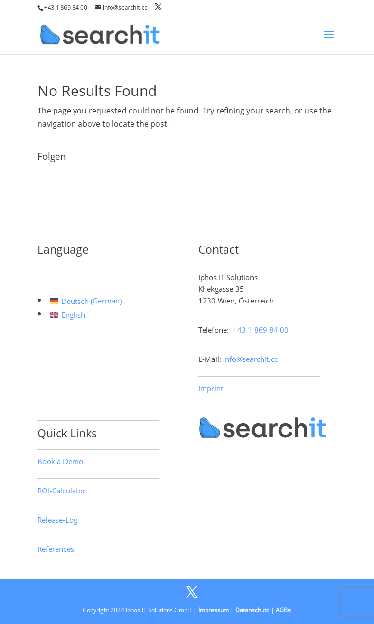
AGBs (283, 610)
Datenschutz (252, 610)
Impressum (213, 610)
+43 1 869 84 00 (65, 7)
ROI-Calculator (61, 490)
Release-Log (57, 520)
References (55, 549)
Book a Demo (60, 461)
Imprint (210, 388)
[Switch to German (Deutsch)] (86, 301)
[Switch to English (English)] (86, 314)
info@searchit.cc (250, 359)
